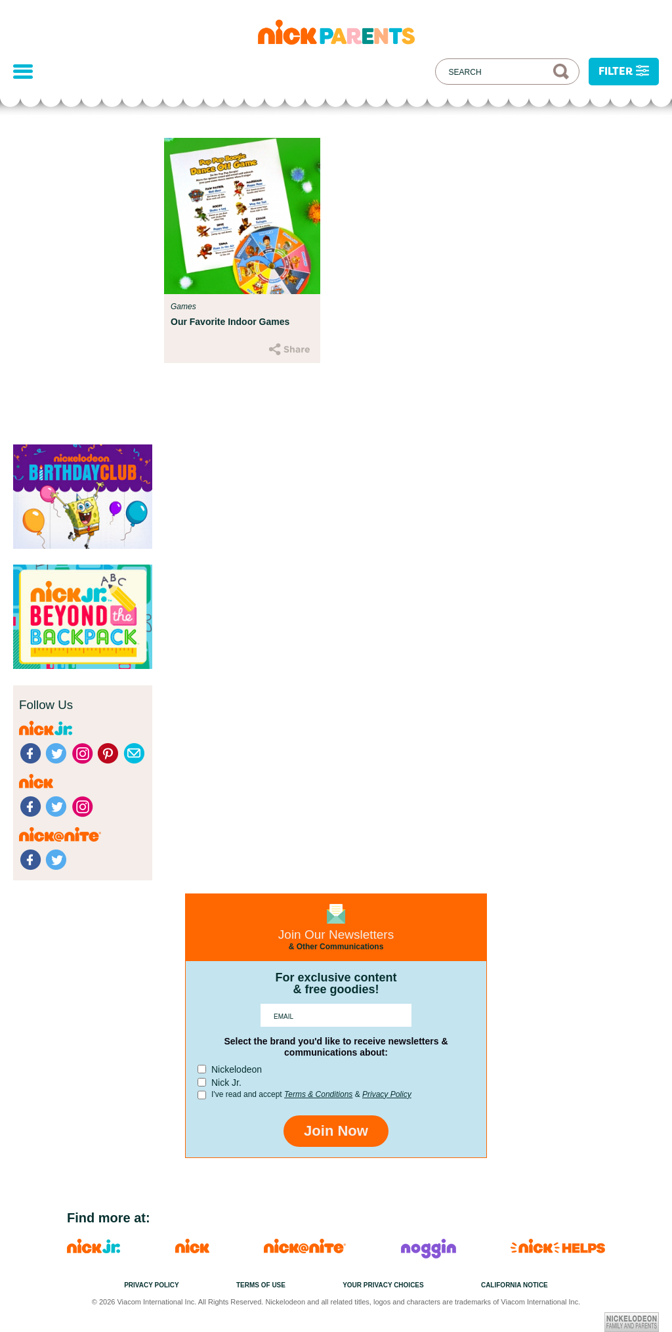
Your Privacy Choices (383, 1285)
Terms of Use (260, 1285)
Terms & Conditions (318, 1094)
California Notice (514, 1285)
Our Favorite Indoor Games (230, 321)
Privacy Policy (386, 1094)
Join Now (336, 1131)
